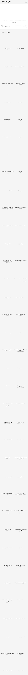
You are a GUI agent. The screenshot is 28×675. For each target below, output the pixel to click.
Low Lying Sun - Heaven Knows (7, 670)
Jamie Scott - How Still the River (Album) (20, 582)
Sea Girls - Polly (20, 243)
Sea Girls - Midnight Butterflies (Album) (7, 207)
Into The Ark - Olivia (7, 582)
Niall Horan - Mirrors (20, 367)
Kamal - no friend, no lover (7, 48)
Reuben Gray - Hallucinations (20, 618)
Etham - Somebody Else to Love (7, 565)
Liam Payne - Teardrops (7, 243)
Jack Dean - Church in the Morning (7, 136)
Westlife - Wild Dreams (20, 493)
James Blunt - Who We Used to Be (7, 260)
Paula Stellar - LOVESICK (20, 48)
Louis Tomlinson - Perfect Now (20, 565)
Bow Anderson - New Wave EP (7, 618)
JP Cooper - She (7, 457)
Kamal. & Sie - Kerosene (7, 278)
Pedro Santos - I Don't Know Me (20, 83)
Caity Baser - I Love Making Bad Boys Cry (7, 314)
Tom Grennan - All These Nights (20, 403)
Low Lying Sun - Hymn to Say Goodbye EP (7, 493)
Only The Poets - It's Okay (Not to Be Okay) (20, 207)
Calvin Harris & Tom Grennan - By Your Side (7, 349)
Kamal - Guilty (20, 119)
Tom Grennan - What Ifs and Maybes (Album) (20, 278)
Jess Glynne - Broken (7, 385)
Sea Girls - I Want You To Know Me (7, 225)
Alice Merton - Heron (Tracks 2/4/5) (20, 225)
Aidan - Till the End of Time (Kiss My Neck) (20, 260)
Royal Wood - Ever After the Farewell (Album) (7, 653)
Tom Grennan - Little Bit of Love (7, 367)
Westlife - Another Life (8, 529)
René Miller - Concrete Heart (8, 422)
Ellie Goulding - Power (20, 331)
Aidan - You (20, 136)
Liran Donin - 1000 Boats (20, 653)
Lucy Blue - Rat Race (20, 171)
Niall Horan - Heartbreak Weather (7, 331)
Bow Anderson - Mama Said (20, 422)
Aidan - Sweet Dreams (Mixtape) (7, 190)
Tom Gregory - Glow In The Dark (20, 190)
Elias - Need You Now (20, 670)
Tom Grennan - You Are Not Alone (20, 314)
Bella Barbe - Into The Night (7, 119)
